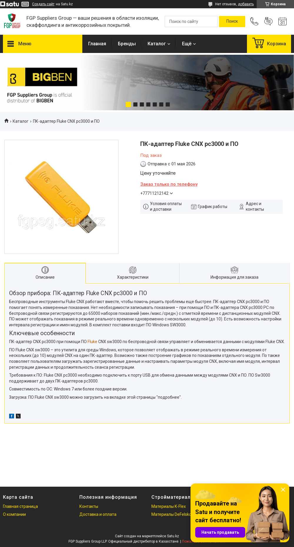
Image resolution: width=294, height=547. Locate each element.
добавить (246, 4)
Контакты (88, 506)
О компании (14, 514)
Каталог (157, 43)
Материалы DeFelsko (171, 514)
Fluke (92, 341)
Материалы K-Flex (168, 506)
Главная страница (20, 506)
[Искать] (232, 21)
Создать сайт (43, 4)
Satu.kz (173, 536)
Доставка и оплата (97, 514)
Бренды (127, 43)
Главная (97, 43)
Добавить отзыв (268, 21)
